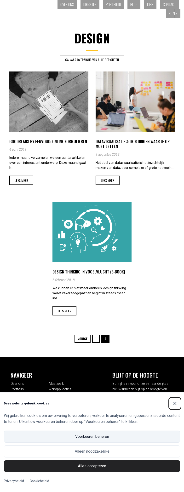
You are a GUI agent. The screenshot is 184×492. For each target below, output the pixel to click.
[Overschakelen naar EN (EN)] (177, 13)
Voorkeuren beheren (92, 436)
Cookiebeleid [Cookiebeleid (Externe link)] (39, 481)
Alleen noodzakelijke (92, 451)
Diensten (90, 4)
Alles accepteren (92, 466)
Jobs (150, 4)
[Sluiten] (175, 403)
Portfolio (113, 4)
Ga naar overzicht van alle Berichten (92, 59)
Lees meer (21, 180)
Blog (134, 4)
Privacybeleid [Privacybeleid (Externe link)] (14, 481)
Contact (169, 4)
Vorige (82, 338)
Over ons (67, 4)
